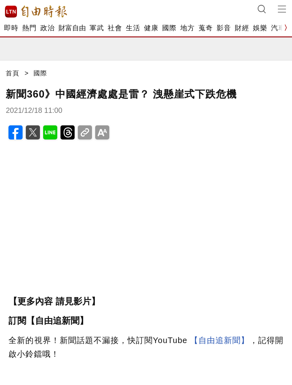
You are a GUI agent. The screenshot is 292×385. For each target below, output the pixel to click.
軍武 (97, 28)
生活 (133, 28)
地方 (187, 28)
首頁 (12, 73)
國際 (169, 28)
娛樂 (260, 28)
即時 (11, 28)
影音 (224, 28)
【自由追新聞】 (219, 340)
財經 (242, 28)
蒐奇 (205, 28)
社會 (115, 28)
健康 (151, 28)
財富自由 (72, 28)
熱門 (29, 28)
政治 (47, 28)
